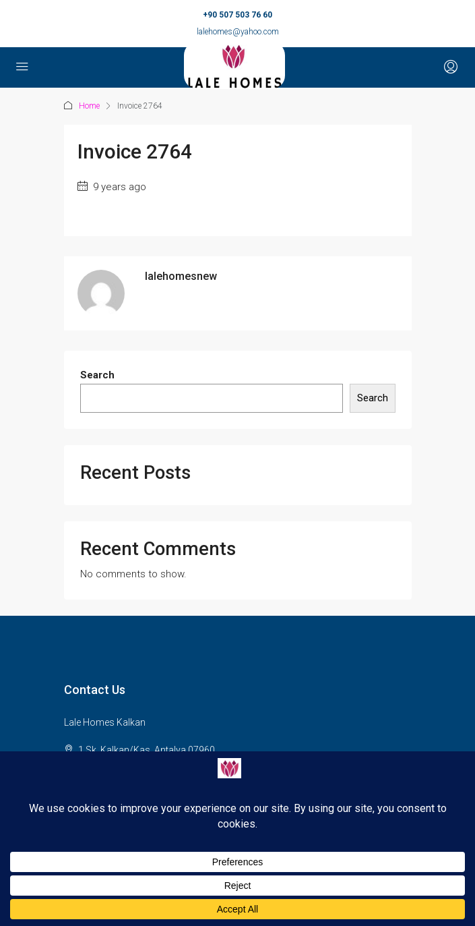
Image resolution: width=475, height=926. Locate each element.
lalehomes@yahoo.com (238, 31)
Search (97, 375)
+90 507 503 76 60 (237, 15)
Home (89, 106)
